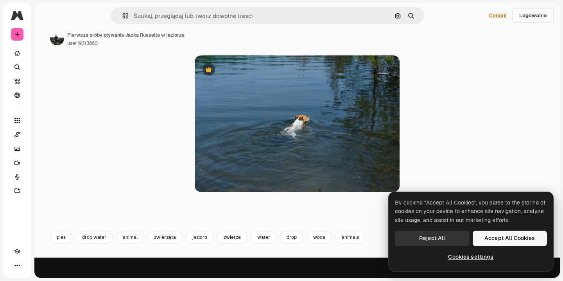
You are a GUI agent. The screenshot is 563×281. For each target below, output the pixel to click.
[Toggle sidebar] (76, 15)
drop (351, 257)
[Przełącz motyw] (31, 265)
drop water (154, 257)
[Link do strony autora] (116, 38)
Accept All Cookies (509, 238)
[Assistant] (47, 191)
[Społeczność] (47, 95)
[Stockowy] (47, 81)
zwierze (291, 257)
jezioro (259, 257)
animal (189, 257)
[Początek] (47, 53)
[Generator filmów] (47, 163)
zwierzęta (224, 257)
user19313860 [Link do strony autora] (142, 43)
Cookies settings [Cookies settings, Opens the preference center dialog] (470, 256)
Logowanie (533, 15)
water (323, 257)
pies (120, 257)
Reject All (432, 238)
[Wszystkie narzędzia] (47, 120)
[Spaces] (47, 134)
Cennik (498, 15)
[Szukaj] (47, 67)
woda (379, 257)
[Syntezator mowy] (47, 177)
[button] (152, 16)
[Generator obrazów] (47, 148)
